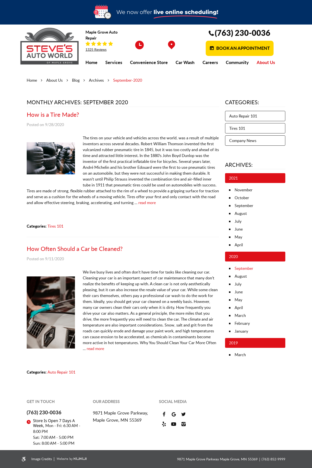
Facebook (164, 414)
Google (174, 414)
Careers (210, 62)
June (239, 229)
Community (237, 62)
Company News (242, 140)
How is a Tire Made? (53, 114)
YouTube (174, 424)
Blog (76, 80)
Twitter (183, 414)
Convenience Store (149, 62)
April (239, 244)
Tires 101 (55, 226)
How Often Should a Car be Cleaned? (75, 249)
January (241, 331)
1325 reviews (96, 49)
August (241, 213)
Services (113, 62)
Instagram (183, 424)
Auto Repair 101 (61, 372)
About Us (266, 62)
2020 (233, 256)
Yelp (164, 424)
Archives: (239, 164)
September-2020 (127, 80)
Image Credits (42, 458)
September (244, 205)
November (243, 190)
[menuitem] (91, 62)
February (242, 323)
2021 (233, 178)
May (238, 237)
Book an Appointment (242, 48)
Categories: (242, 102)
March (240, 315)
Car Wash (185, 62)
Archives (96, 80)
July (238, 221)
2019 (233, 343)
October (242, 197)
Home (91, 62)
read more (147, 202)
